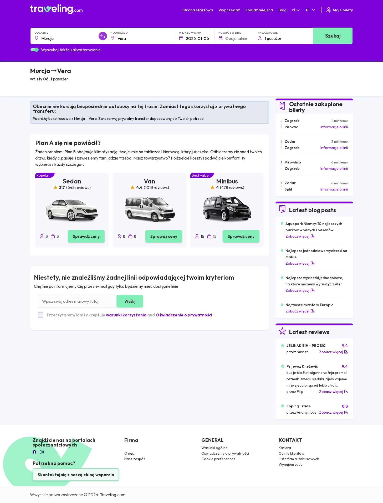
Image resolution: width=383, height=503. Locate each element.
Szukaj (333, 35)
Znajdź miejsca (259, 9)
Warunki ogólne (214, 447)
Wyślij (129, 301)
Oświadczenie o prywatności (184, 314)
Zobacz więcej (300, 236)
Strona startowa (197, 9)
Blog (282, 9)
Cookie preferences (218, 458)
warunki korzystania (126, 314)
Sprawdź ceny (86, 236)
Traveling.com (112, 494)
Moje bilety (339, 10)
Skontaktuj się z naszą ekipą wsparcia (76, 474)
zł (296, 9)
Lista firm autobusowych (299, 458)
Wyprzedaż (229, 9)
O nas (129, 453)
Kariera (285, 447)
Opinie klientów (291, 453)
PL (311, 9)
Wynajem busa (291, 464)
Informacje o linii (334, 127)
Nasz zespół (134, 458)
